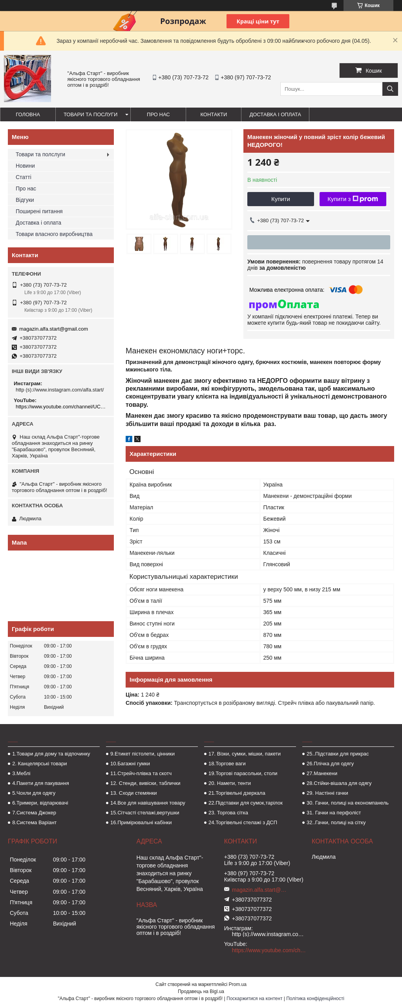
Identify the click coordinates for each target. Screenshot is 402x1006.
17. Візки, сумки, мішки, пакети (244, 754)
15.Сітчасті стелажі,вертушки (144, 813)
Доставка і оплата (275, 114)
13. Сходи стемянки (133, 793)
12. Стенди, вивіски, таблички (145, 783)
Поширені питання (39, 211)
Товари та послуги (90, 114)
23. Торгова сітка (228, 813)
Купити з (352, 199)
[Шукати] (390, 89)
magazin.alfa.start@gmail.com (53, 329)
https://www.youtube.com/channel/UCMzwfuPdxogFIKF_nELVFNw (62, 407)
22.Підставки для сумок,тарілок (245, 803)
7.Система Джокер (34, 813)
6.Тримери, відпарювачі (40, 803)
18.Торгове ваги (227, 763)
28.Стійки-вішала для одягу (339, 783)
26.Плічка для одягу (330, 763)
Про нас (158, 114)
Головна (28, 114)
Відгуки (25, 200)
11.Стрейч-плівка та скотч (141, 773)
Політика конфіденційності (315, 998)
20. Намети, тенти (229, 783)
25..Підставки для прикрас (338, 754)
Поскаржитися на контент (254, 998)
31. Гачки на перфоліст (334, 813)
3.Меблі (21, 773)
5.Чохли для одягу (33, 793)
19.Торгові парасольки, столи (243, 773)
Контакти (213, 114)
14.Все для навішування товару (147, 803)
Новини (25, 166)
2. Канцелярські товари (39, 763)
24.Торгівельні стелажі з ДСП (242, 822)
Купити (280, 199)
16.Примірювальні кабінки (141, 822)
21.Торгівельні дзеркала (236, 793)
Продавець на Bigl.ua (201, 991)
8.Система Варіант (34, 822)
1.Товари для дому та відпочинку (51, 754)
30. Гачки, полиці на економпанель (348, 803)
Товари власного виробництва (54, 234)
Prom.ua (238, 984)
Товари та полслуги (40, 154)
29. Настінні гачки (327, 793)
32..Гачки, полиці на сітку (336, 822)
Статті (23, 177)
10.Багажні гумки (130, 763)
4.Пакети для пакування (40, 783)
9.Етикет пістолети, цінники (142, 754)
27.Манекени (322, 773)
